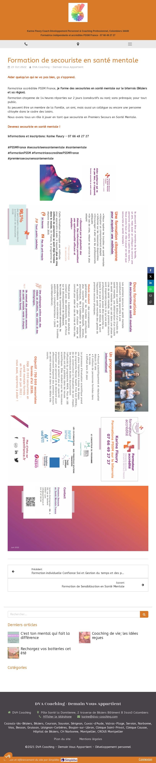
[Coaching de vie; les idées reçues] (84, 637)
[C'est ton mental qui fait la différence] (13, 637)
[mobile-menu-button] (130, 44)
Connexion (145, 759)
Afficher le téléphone (57, 716)
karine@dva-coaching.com (100, 716)
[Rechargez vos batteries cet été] (13, 653)
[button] (8, 756)
